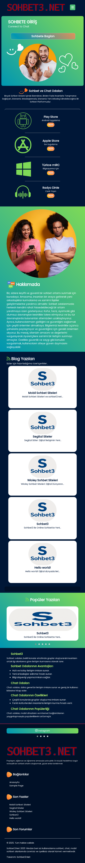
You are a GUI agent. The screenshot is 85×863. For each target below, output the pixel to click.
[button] (35, 644)
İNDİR (50, 124)
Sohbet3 (13, 814)
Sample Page (16, 785)
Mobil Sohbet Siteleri (20, 804)
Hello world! (15, 818)
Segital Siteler (16, 807)
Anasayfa (14, 782)
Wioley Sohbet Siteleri (20, 811)
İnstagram (42, 730)
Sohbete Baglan (42, 36)
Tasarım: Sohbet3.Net (18, 857)
